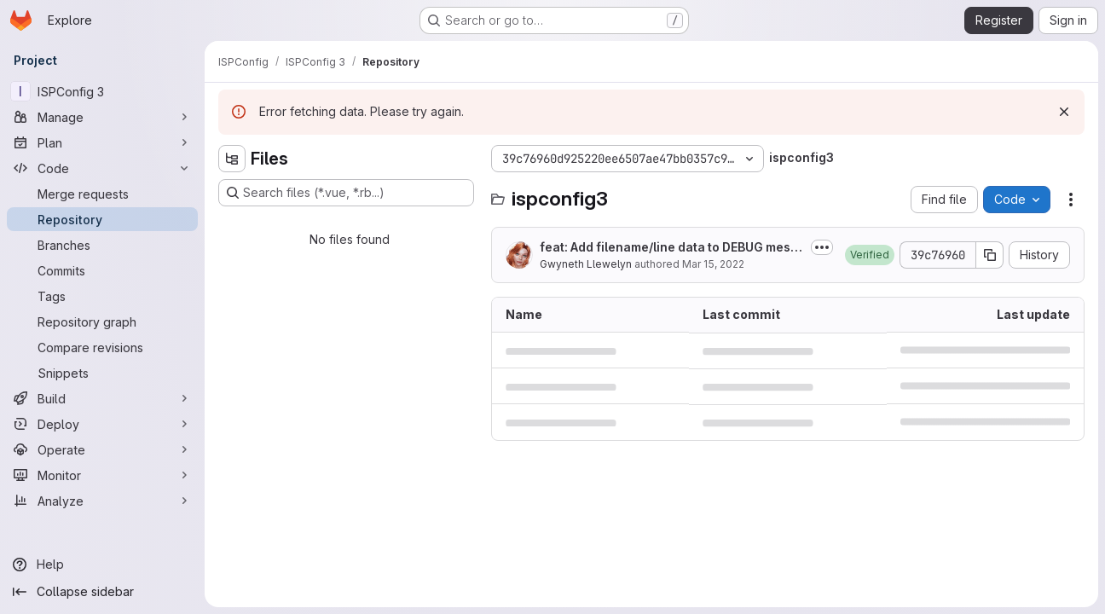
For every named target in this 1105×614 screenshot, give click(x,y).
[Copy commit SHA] (990, 255)
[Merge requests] (102, 194)
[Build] (102, 398)
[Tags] (102, 296)
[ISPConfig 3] (102, 91)
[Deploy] (102, 424)
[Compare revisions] (102, 347)
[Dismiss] (1064, 111)
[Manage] (102, 117)
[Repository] (102, 219)
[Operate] (102, 449)
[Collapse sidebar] (102, 592)
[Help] (102, 564)
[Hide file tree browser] (232, 158)
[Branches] (102, 245)
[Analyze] (102, 501)
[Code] (102, 168)
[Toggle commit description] (822, 247)
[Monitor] (102, 475)
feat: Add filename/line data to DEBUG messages (668, 248)
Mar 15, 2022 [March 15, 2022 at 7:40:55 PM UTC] (713, 264)
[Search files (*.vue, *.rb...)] (346, 192)
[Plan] (102, 142)
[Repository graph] (102, 321)
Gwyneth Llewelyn (586, 264)
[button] (869, 255)
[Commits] (102, 270)
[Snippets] (102, 373)
